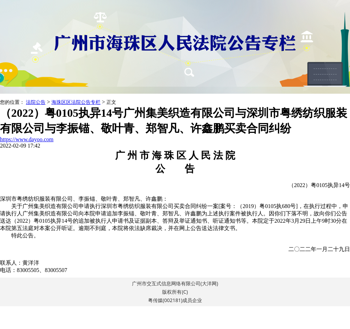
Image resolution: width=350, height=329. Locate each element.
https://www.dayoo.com (27, 139)
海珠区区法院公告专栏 (75, 102)
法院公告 (36, 102)
